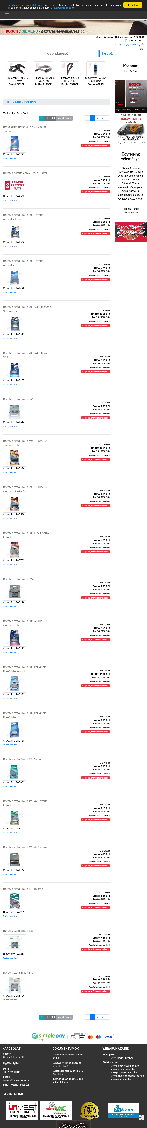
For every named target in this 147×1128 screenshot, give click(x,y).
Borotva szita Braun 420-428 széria (25, 846)
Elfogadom (132, 5)
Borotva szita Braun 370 (18, 972)
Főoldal (9, 102)
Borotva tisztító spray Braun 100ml (25, 172)
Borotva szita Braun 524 (18, 579)
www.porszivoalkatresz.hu (124, 1072)
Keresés (107, 53)
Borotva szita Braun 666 (18, 399)
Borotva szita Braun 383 (18, 930)
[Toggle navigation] (7, 15)
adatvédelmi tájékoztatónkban (27, 5)
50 (47, 118)
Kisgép (18, 102)
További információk (65, 7)
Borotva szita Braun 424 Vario (22, 759)
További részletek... (10, 158)
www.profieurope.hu (121, 1079)
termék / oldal (64, 118)
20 (42, 118)
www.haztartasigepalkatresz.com (127, 1075)
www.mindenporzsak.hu (123, 1069)
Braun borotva (30, 102)
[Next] (107, 117)
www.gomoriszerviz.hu (122, 1057)
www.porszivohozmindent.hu (125, 1065)
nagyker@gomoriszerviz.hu (131, 44)
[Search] (72, 53)
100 (53, 118)
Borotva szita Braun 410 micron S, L (25, 888)
